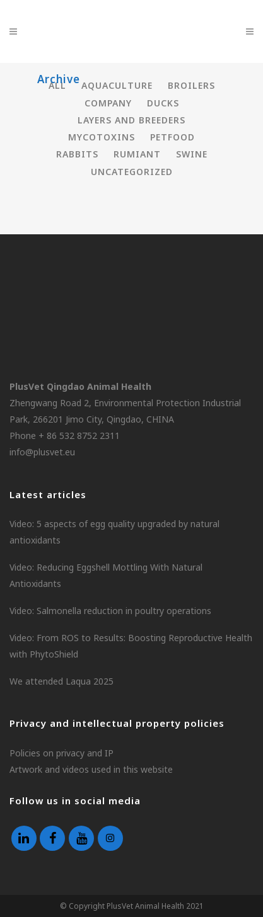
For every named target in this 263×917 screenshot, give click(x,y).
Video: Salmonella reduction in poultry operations (110, 611)
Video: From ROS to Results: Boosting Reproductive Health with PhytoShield (130, 646)
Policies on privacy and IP (61, 753)
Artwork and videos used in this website (91, 769)
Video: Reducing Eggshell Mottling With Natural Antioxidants (105, 575)
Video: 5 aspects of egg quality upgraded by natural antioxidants (114, 532)
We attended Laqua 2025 (61, 681)
